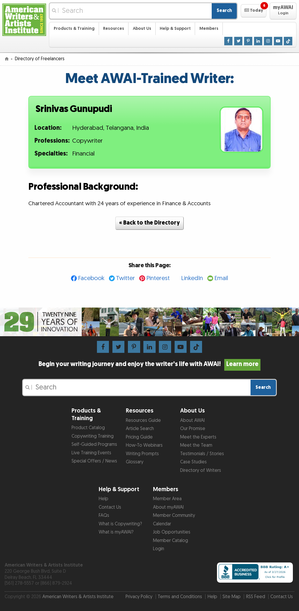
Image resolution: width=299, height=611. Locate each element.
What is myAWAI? (116, 532)
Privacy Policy (139, 597)
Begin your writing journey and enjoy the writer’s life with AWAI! (149, 364)
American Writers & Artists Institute (78, 597)
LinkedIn (192, 278)
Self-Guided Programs (94, 444)
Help (103, 499)
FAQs (104, 515)
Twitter (125, 278)
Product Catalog (88, 428)
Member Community (174, 515)
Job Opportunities (171, 532)
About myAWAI (168, 507)
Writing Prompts (142, 454)
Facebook (91, 278)
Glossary (134, 462)
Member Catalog (170, 541)
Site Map (231, 597)
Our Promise (192, 429)
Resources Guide (143, 420)
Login (158, 549)
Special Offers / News (94, 461)
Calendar (162, 524)
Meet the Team (196, 445)
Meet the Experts (198, 437)
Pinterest (158, 278)
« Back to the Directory (149, 223)
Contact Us (110, 507)
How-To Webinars (144, 445)
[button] (254, 11)
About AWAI (192, 420)
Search (224, 11)
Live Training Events (91, 453)
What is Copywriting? (120, 524)
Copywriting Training (93, 436)
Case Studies (193, 462)
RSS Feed (255, 597)
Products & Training (74, 28)
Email (221, 278)
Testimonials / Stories (202, 454)
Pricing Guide (139, 437)
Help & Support (175, 28)
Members (208, 28)
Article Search (140, 429)
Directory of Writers (200, 470)
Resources (113, 28)
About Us (142, 28)
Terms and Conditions (180, 597)
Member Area (167, 499)
